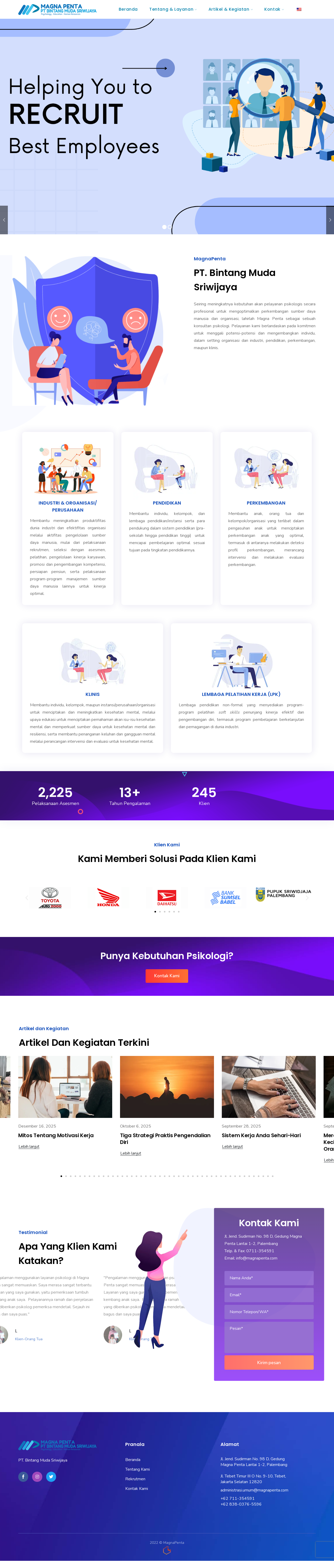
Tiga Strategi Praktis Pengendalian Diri (165, 1139)
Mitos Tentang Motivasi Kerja (56, 1135)
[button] (26, 898)
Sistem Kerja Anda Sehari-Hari (261, 1135)
